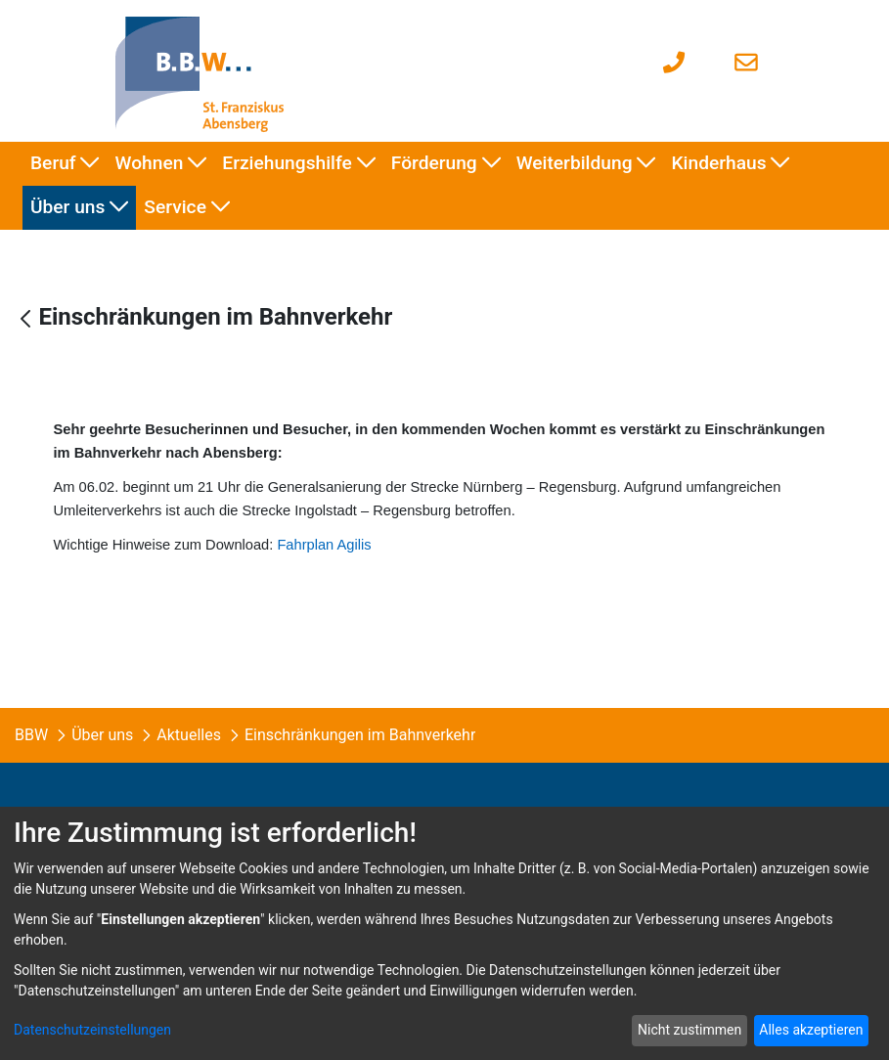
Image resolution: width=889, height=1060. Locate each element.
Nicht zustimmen (689, 1030)
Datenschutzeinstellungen (92, 1030)
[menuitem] (65, 164)
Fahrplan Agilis (324, 544)
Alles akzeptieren (811, 1030)
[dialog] (444, 933)
